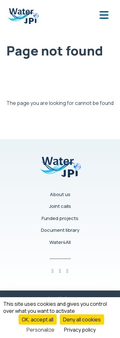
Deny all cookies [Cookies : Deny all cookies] (82, 319)
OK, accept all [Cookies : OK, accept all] (37, 319)
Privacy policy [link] (80, 329)
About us (60, 194)
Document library (60, 230)
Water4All (60, 242)
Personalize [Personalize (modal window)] (40, 329)
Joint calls (60, 206)
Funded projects (60, 218)
